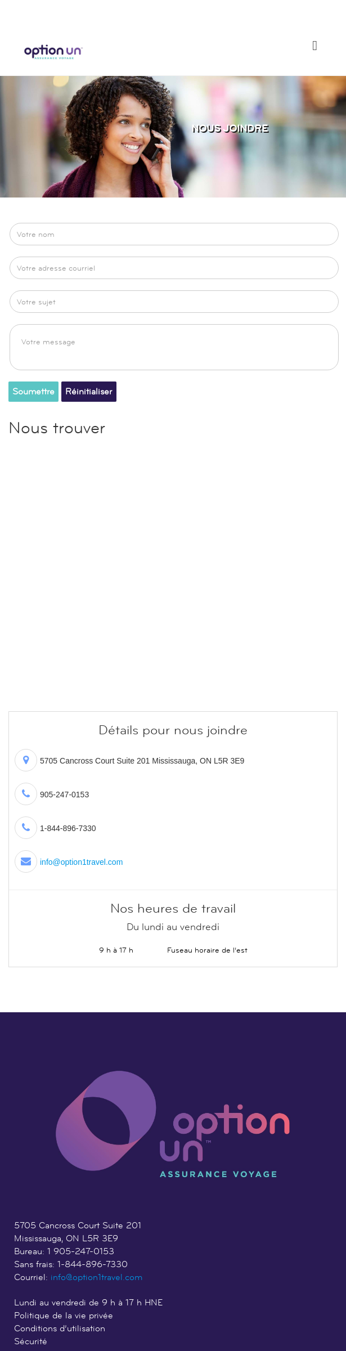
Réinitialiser (88, 391)
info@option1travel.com (81, 862)
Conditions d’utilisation (59, 1328)
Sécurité (30, 1341)
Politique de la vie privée (63, 1315)
